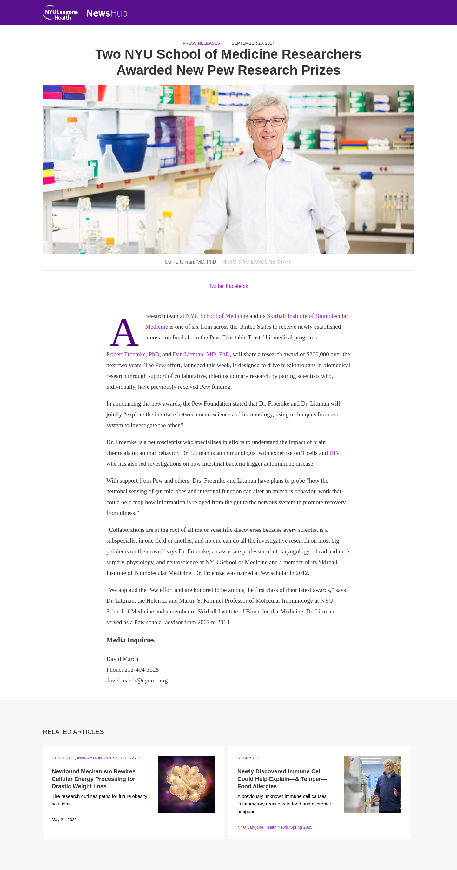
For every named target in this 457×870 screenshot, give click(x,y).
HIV (334, 452)
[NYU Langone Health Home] (60, 14)
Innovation (89, 758)
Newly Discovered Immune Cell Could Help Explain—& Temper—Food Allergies (282, 779)
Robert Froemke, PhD (132, 354)
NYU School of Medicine (217, 315)
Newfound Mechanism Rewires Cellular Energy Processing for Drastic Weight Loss (94, 779)
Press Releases (201, 43)
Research (63, 758)
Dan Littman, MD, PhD (201, 354)
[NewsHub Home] (107, 13)
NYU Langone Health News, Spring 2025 (274, 827)
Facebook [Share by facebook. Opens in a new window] (237, 286)
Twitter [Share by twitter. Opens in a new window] (216, 286)
